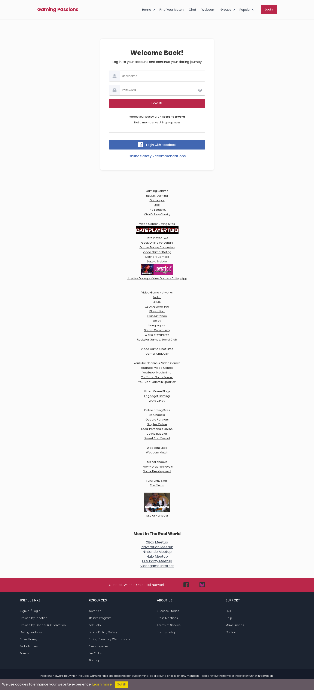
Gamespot (157, 200)
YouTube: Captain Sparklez (157, 382)
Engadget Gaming (157, 396)
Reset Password (173, 117)
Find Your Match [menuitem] (171, 9)
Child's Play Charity (157, 214)
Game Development (157, 471)
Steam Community (157, 330)
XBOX (157, 302)
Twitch (157, 297)
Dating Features (31, 632)
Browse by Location (33, 618)
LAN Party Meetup (157, 561)
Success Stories (168, 611)
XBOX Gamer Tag (157, 307)
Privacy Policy (166, 632)
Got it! (121, 685)
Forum (24, 653)
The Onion (157, 485)
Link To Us (95, 653)
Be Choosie (157, 415)
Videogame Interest (157, 565)
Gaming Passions (57, 9)
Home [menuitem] (146, 9)
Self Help (94, 625)
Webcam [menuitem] (208, 9)
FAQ (228, 611)
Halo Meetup (157, 556)
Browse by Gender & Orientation (43, 625)
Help (229, 618)
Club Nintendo (157, 316)
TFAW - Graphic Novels (157, 467)
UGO (157, 205)
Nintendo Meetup (157, 551)
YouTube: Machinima (157, 372)
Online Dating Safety (102, 632)
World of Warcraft (157, 335)
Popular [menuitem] (245, 9)
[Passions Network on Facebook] (186, 584)
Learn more (102, 684)
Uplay (157, 321)
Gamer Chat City (157, 354)
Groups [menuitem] (225, 9)
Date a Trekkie (157, 261)
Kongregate (157, 325)
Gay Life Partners (157, 420)
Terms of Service (169, 625)
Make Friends (235, 625)
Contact (231, 632)
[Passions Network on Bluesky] (202, 584)
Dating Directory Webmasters (109, 639)
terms (227, 676)
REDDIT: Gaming (157, 196)
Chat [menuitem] (192, 9)
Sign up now (171, 122)
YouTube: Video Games (157, 368)
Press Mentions (167, 618)
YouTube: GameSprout (157, 377)
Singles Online (157, 424)
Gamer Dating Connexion (157, 247)
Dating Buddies (157, 434)
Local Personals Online (157, 429)
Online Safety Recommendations (157, 156)
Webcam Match (157, 452)
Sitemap (94, 660)
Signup (25, 611)
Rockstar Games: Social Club (157, 340)
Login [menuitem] (269, 9)
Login (36, 611)
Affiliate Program (100, 618)
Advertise (94, 611)
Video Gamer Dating (157, 252)
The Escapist (157, 210)
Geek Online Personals (157, 243)
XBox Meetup (157, 542)
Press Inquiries (98, 646)
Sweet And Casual (157, 438)
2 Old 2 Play (157, 401)
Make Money (29, 646)
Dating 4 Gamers (157, 257)
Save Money (28, 639)
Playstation (157, 311)
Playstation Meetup (157, 547)
